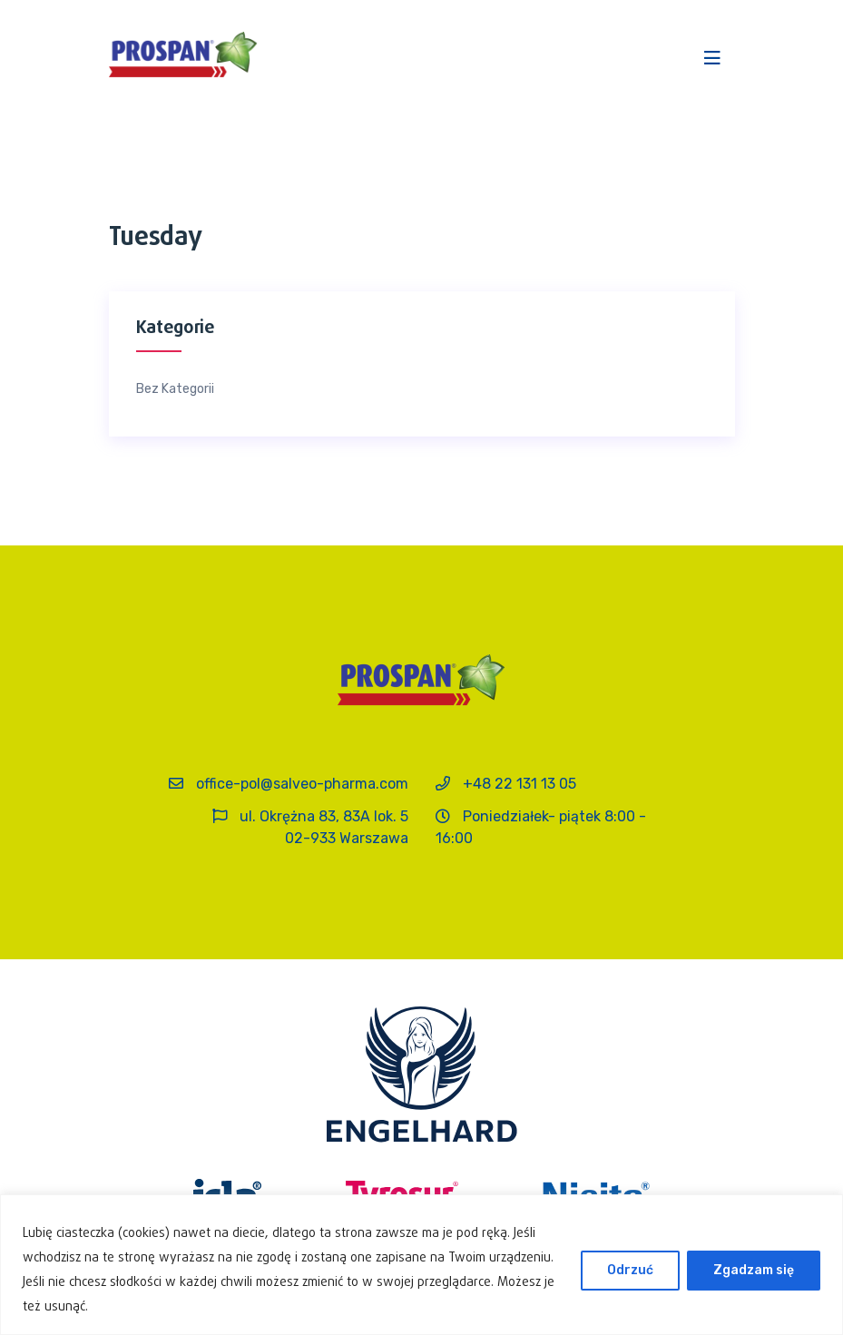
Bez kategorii (175, 389)
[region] (421, 1264)
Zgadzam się (753, 1270)
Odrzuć (630, 1270)
